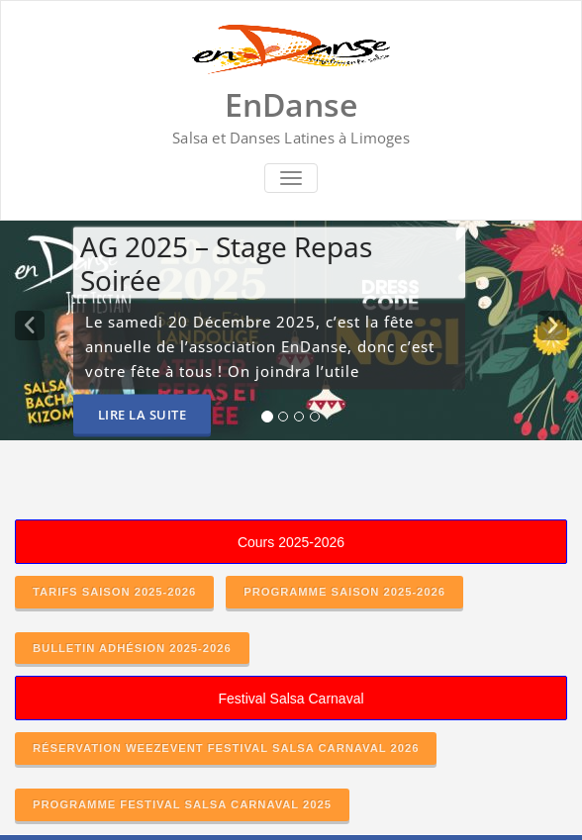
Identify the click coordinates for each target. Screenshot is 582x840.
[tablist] (291, 420)
